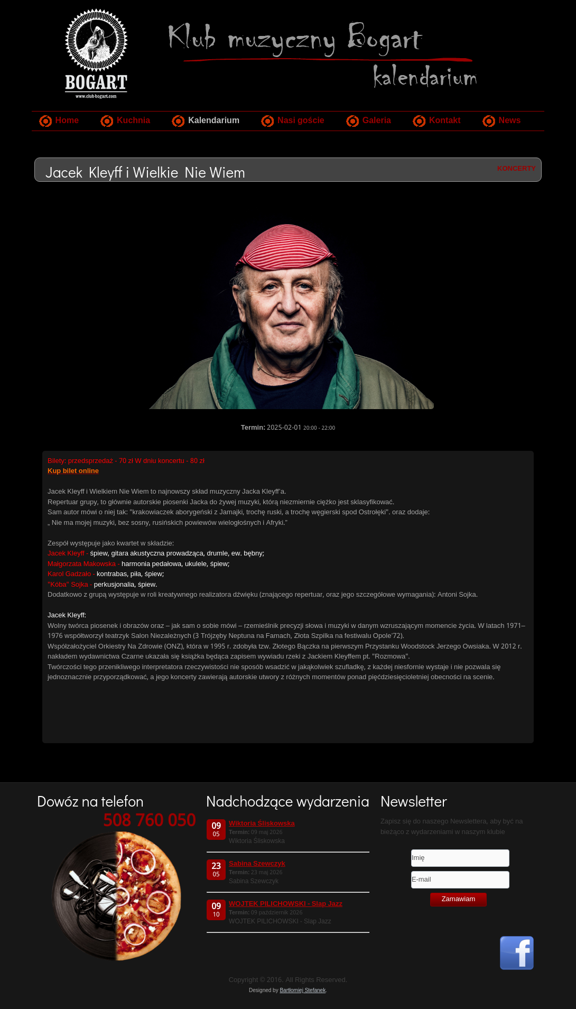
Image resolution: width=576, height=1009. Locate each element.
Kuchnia (133, 121)
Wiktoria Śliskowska (262, 824)
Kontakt (445, 121)
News (510, 121)
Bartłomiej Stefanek (303, 990)
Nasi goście (300, 121)
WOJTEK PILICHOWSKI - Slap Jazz (285, 904)
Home (67, 121)
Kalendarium (213, 121)
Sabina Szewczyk (257, 864)
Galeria (377, 121)
